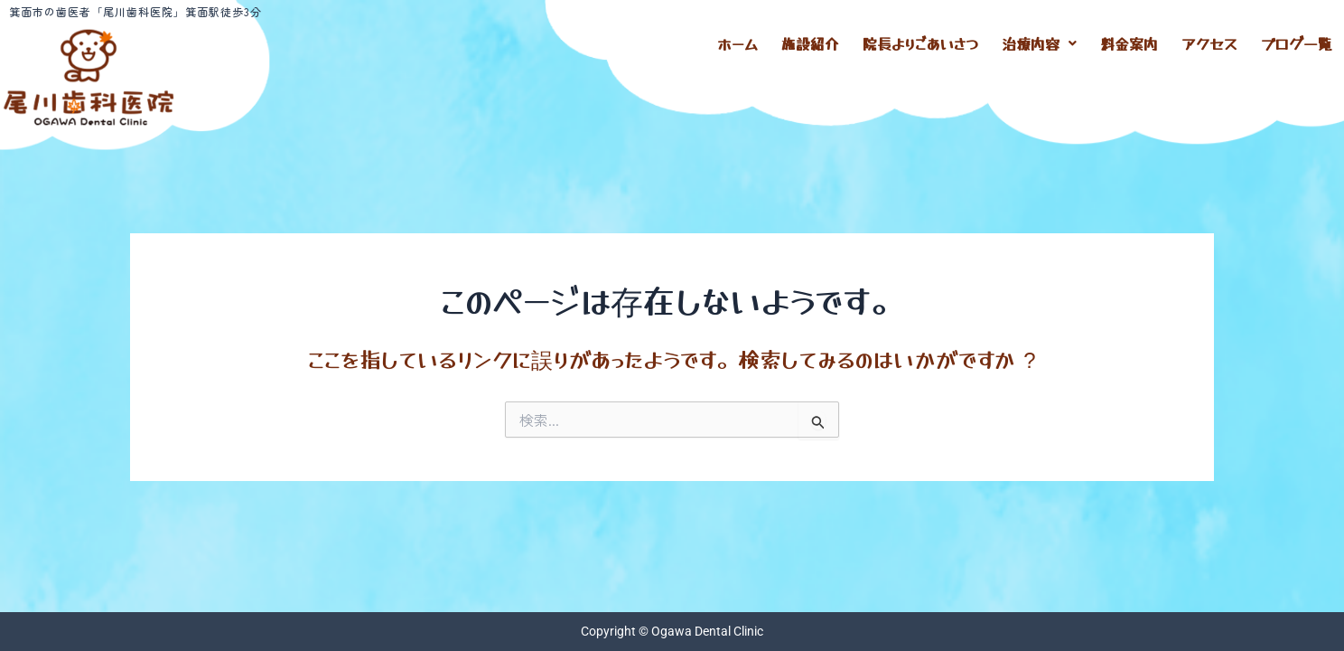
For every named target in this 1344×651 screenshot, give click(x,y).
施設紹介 (810, 41)
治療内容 (1039, 41)
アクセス (1209, 41)
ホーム (737, 41)
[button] (1039, 41)
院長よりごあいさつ (920, 41)
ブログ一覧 (1296, 41)
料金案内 (1129, 41)
